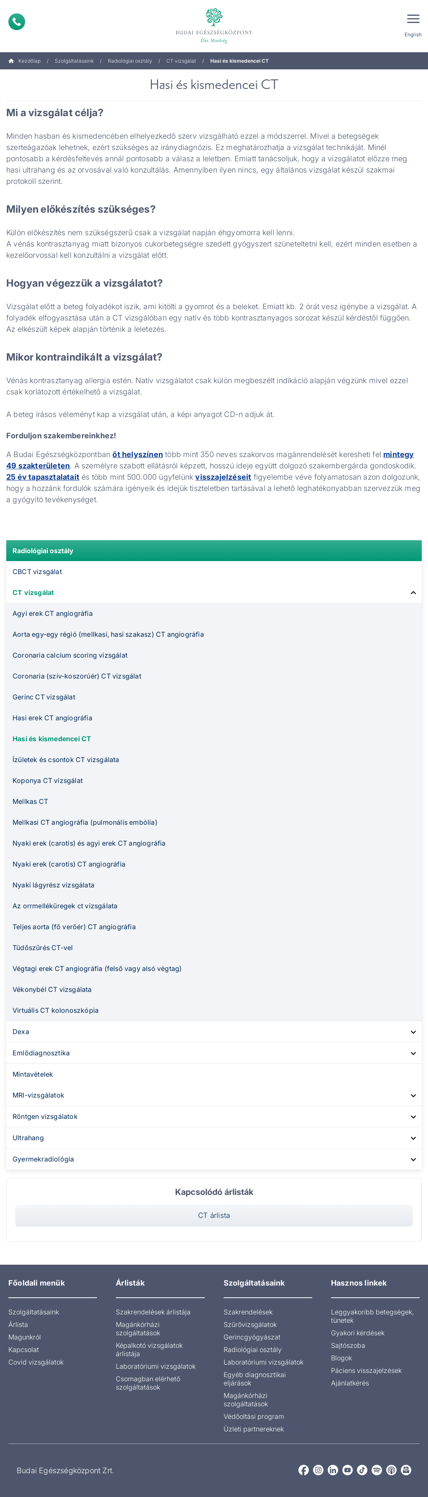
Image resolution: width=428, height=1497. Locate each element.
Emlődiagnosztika (41, 1053)
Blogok (341, 1358)
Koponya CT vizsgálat (48, 780)
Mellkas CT (30, 801)
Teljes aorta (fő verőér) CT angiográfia (74, 927)
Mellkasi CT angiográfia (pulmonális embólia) (85, 822)
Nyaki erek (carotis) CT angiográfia (69, 864)
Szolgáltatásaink (74, 61)
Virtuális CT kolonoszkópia (56, 1010)
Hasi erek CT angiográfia (52, 718)
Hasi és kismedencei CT (52, 739)
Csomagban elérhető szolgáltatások (148, 1383)
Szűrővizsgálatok (250, 1324)
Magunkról (24, 1337)
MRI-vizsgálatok (38, 1095)
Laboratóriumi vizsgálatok (156, 1366)
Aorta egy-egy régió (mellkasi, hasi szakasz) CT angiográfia (108, 634)
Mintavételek (33, 1074)
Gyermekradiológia (43, 1159)
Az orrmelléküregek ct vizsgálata (65, 906)
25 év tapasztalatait (42, 477)
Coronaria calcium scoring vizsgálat (70, 655)
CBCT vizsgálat (37, 571)
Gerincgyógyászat (252, 1337)
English (413, 34)
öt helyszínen (137, 454)
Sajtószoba (348, 1345)
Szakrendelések (248, 1312)
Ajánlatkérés (350, 1383)
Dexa (21, 1031)
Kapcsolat (23, 1349)
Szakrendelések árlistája (153, 1312)
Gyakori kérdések (358, 1333)
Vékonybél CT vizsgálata (52, 989)
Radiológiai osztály (130, 61)
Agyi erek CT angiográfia (53, 613)
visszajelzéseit (223, 477)
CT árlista (214, 1215)
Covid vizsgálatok (36, 1362)
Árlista (18, 1324)
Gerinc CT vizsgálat (44, 697)
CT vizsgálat (181, 61)
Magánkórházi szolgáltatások (138, 1328)
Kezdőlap (24, 61)
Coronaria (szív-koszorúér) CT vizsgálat (77, 676)
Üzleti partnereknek (254, 1429)
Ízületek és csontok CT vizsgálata (66, 759)
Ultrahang (28, 1138)
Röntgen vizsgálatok (45, 1116)
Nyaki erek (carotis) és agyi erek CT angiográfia (89, 843)
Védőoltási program (254, 1416)
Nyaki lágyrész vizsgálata (53, 885)
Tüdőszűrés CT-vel (43, 947)
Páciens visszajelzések (366, 1370)
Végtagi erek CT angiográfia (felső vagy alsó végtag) (97, 968)
